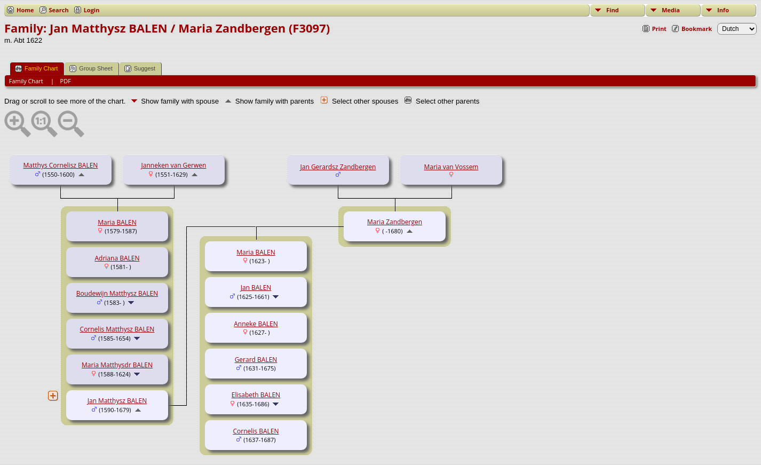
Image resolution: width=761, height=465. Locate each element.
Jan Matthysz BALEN (117, 400)
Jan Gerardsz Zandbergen (338, 166)
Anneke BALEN (256, 323)
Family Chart (36, 69)
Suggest (139, 69)
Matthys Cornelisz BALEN (60, 165)
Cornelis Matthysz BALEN (117, 329)
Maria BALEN (117, 222)
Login (92, 10)
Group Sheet (90, 69)
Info (723, 10)
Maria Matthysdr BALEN (117, 364)
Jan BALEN (256, 287)
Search (59, 10)
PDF (65, 81)
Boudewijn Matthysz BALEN (117, 293)
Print (659, 29)
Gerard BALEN (256, 359)
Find (612, 10)
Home (25, 10)
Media (671, 10)
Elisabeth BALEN (256, 394)
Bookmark (696, 29)
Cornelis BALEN (256, 431)
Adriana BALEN (117, 258)
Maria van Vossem (451, 166)
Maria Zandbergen (394, 221)
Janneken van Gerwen (174, 165)
